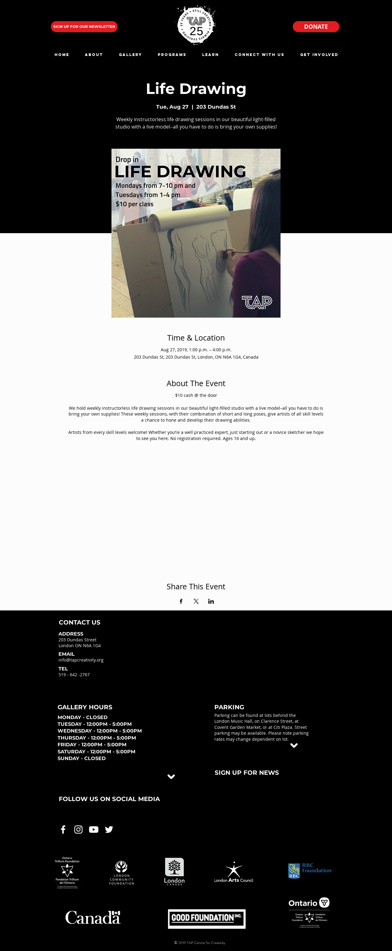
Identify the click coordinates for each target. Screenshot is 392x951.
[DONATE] (316, 26)
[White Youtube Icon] (93, 829)
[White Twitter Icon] (109, 829)
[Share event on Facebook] (181, 601)
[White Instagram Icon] (78, 829)
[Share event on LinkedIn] (211, 601)
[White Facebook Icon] (63, 829)
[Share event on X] (196, 601)
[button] (94, 54)
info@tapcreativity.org (81, 660)
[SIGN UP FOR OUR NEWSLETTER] (84, 26)
